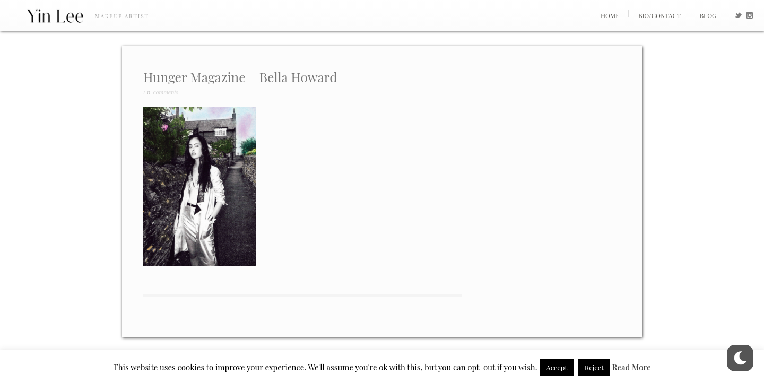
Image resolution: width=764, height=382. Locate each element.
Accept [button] (556, 367)
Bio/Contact (659, 15)
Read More (631, 367)
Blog (708, 15)
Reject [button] (594, 367)
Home (610, 15)
